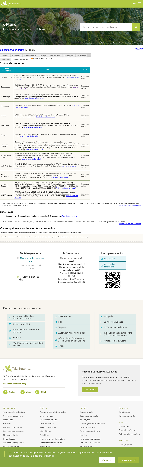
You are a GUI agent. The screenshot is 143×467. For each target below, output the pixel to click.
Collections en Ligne (49, 419)
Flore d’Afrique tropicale (91, 438)
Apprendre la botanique (14, 411)
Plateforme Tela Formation (52, 438)
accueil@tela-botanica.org (14, 383)
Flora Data (8, 419)
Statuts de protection (20, 59)
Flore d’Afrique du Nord (90, 431)
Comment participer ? (13, 415)
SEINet (60, 346)
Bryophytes (85, 419)
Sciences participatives (13, 442)
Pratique (123, 440)
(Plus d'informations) (69, 216)
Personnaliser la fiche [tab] (28, 278)
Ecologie (43, 56)
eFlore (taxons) (47, 423)
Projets (83, 408)
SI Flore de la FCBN (19, 324)
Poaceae (139, 49)
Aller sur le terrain (11, 446)
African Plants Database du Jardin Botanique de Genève (70, 339)
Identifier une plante (12, 427)
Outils (43, 408)
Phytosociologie (10, 435)
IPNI (58, 322)
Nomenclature (55, 56)
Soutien (123, 422)
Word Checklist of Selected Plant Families (26, 344)
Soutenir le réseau (127, 430)
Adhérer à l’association (129, 433)
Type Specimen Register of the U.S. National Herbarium (116, 334)
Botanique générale (89, 415)
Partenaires (124, 426)
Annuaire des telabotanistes (53, 411)
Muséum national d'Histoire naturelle (24, 330)
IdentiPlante (45, 431)
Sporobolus (7, 49)
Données (123, 408)
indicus (19, 49)
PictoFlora (44, 435)
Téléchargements (127, 415)
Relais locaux (9, 438)
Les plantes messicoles (13, 431)
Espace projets (86, 411)
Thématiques (9, 408)
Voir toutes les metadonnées (130, 205)
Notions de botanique (90, 442)
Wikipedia (107, 316)
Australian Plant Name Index (70, 333)
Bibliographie (69, 56)
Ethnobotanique (30, 56)
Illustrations (81, 56)
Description (16, 56)
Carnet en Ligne (47, 415)
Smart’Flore (45, 446)
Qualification (125, 411)
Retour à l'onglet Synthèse (42, 58)
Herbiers (7, 423)
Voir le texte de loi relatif (34, 98)
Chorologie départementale (92, 423)
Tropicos (60, 327)
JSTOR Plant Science (112, 322)
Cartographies (125, 444)
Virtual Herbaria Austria (113, 341)
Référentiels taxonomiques (52, 442)
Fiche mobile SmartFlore (108, 265)
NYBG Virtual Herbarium (114, 327)
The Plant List (63, 316)
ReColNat (15, 337)
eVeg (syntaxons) (48, 427)
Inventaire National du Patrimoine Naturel (21, 317)
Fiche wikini (108, 259)
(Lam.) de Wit (100, 43)
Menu (137, 4)
